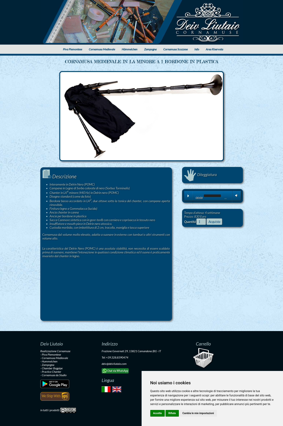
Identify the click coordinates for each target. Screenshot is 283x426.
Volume (235, 195)
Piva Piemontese (72, 49)
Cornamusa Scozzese (175, 49)
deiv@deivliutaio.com (114, 363)
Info (196, 49)
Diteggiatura (200, 174)
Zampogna (150, 49)
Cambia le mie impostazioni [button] (198, 413)
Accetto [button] (157, 413)
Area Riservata (214, 49)
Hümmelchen (129, 49)
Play (188, 195)
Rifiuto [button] (172, 413)
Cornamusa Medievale (102, 49)
